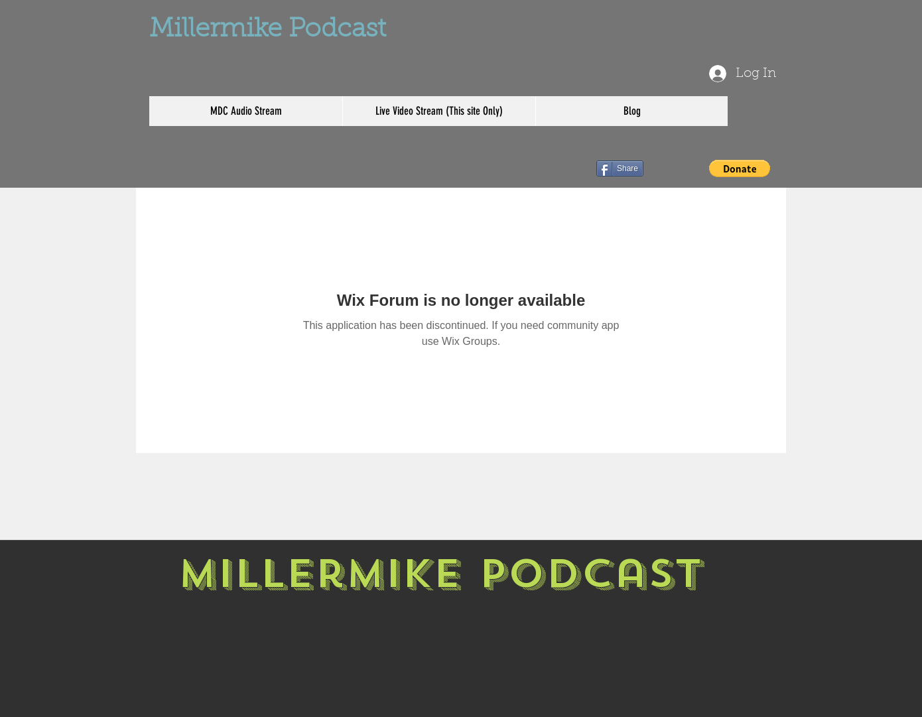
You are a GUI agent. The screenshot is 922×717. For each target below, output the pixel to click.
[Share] (619, 168)
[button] (739, 168)
